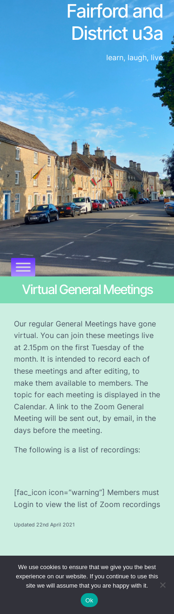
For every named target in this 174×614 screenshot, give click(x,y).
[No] (162, 584)
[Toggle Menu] (23, 267)
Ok (89, 600)
